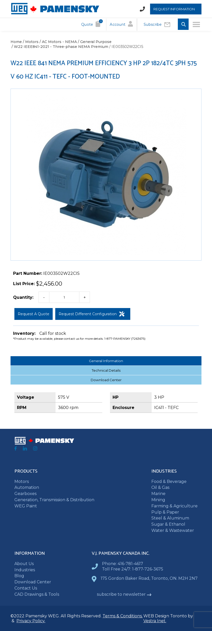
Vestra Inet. (154, 620)
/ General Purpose (94, 41)
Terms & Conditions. (123, 615)
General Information (106, 361)
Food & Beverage (169, 481)
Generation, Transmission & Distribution (54, 499)
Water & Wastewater (172, 530)
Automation (26, 487)
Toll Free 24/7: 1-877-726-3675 (132, 569)
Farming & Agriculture (174, 506)
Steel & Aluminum (170, 518)
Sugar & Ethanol (168, 524)
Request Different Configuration (91, 314)
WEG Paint (25, 506)
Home (16, 41)
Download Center (106, 380)
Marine (158, 493)
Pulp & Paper (165, 512)
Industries (24, 569)
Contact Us (25, 588)
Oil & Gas (160, 487)
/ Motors (30, 41)
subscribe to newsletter (124, 594)
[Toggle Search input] (183, 25)
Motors (21, 481)
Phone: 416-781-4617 (122, 563)
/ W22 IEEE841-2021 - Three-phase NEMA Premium (59, 46)
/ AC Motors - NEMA (58, 41)
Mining (158, 499)
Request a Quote (33, 314)
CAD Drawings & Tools (36, 594)
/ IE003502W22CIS (125, 46)
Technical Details (106, 370)
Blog (19, 575)
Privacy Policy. (30, 620)
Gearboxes (25, 493)
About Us (24, 563)
